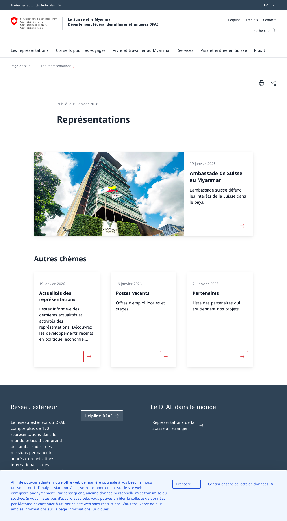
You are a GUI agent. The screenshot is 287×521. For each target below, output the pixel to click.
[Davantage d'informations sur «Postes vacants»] (165, 356)
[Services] (185, 50)
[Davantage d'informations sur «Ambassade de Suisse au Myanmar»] (242, 225)
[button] (29, 50)
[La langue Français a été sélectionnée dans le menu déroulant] (268, 5)
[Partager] (273, 83)
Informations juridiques (88, 509)
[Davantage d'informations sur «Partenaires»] (242, 356)
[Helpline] (234, 19)
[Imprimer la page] (261, 83)
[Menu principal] (140, 50)
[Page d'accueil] (21, 65)
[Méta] (252, 19)
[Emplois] (252, 19)
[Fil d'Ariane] (141, 65)
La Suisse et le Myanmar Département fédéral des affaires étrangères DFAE (113, 22)
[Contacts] (270, 19)
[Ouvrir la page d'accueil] (85, 26)
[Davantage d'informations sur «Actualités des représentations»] (88, 356)
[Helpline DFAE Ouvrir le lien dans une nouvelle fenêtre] (102, 415)
